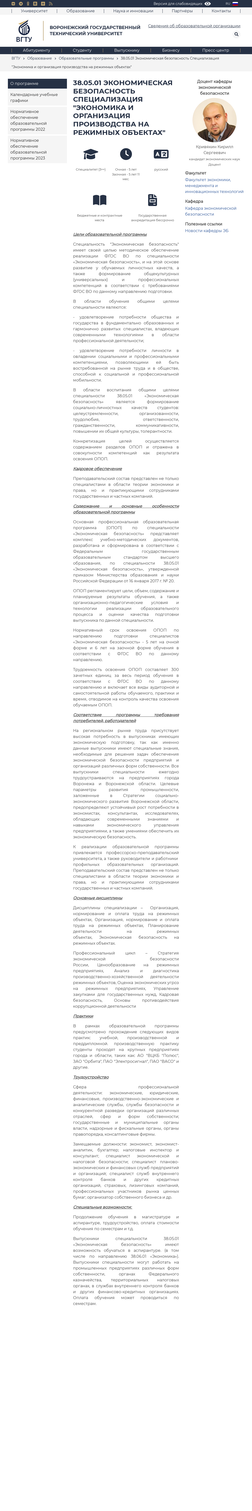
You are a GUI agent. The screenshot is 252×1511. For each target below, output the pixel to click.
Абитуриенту (36, 50)
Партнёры (182, 11)
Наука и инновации (133, 11)
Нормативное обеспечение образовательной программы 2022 (28, 120)
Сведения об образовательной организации (194, 26)
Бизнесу (171, 50)
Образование (80, 11)
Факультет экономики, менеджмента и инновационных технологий (214, 185)
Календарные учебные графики (34, 97)
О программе (24, 83)
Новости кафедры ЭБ (207, 230)
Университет (34, 11)
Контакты (221, 11)
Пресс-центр (215, 50)
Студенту (82, 50)
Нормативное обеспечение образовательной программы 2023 (28, 149)
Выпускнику (127, 50)
